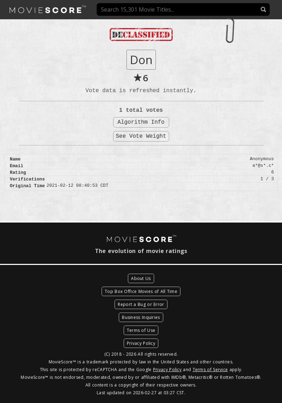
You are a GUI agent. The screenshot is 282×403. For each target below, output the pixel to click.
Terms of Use (141, 330)
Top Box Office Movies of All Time (141, 291)
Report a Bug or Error (141, 304)
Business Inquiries (141, 317)
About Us (141, 278)
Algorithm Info (140, 122)
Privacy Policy (141, 343)
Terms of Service (210, 370)
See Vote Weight (141, 136)
